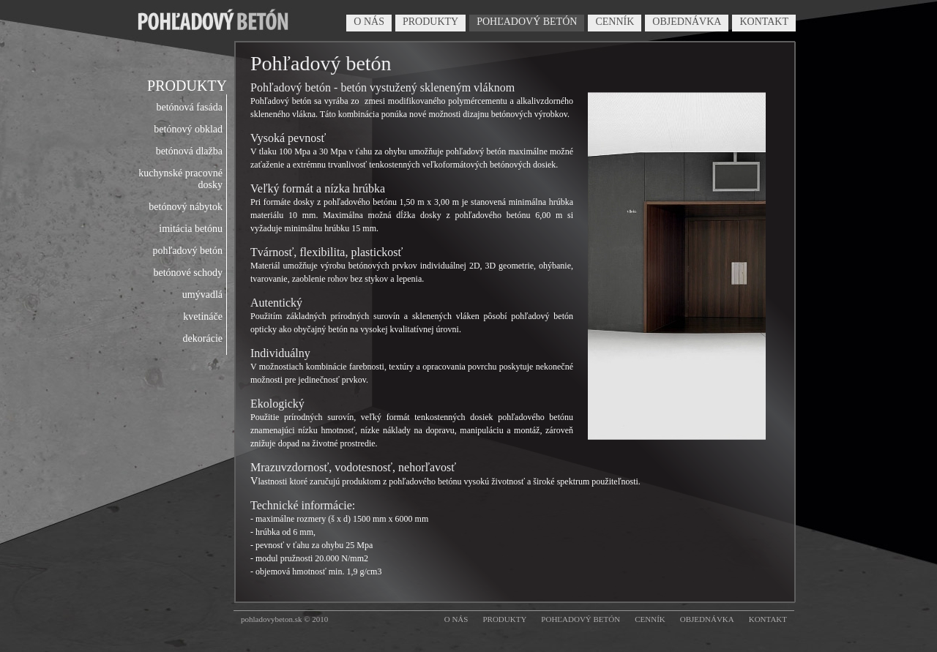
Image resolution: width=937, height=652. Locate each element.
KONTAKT (763, 21)
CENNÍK (614, 21)
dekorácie (203, 338)
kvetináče (203, 316)
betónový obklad (188, 129)
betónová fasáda (189, 107)
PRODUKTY (430, 21)
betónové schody (188, 272)
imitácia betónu (191, 228)
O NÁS (369, 21)
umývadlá (202, 294)
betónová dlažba (189, 151)
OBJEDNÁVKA (686, 21)
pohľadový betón (187, 250)
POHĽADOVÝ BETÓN (527, 21)
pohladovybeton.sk (271, 619)
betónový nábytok (186, 206)
